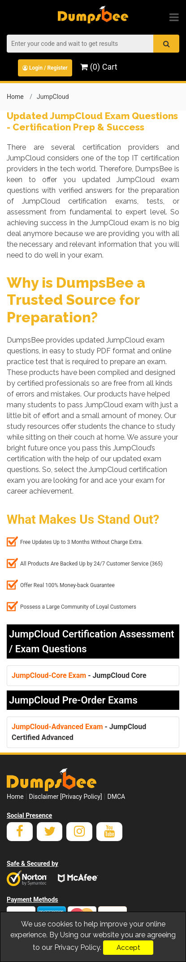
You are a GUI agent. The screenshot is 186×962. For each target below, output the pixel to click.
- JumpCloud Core (79, 675)
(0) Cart (98, 66)
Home (15, 96)
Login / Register (45, 68)
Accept (128, 948)
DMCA (116, 796)
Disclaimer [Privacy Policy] (65, 796)
